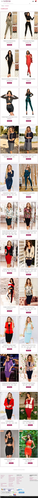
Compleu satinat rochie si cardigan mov (9, 383)
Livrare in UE (11, 481)
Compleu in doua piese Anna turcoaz (28, 345)
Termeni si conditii (12, 477)
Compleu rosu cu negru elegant (9, 345)
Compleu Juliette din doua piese (9, 307)
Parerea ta (10, 484)
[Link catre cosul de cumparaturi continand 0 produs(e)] (35, 1)
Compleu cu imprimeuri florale (28, 307)
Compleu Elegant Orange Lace (28, 459)
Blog (1, 477)
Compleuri (4, 9)
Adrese (18, 482)
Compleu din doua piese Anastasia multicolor (28, 231)
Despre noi (2, 475)
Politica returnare (12, 480)
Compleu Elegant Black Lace (9, 459)
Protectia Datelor (4, 483)
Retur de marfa (19, 478)
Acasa (2, 5)
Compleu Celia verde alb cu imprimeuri (9, 231)
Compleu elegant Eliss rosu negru (9, 269)
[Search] (16, 3)
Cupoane (18, 483)
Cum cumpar (11, 483)
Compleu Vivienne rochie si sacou (28, 383)
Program (2, 476)
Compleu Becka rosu (10, 421)
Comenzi (18, 479)
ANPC (2, 484)
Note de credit (19, 480)
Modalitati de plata (12, 478)
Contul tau (19, 475)
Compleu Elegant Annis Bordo (28, 421)
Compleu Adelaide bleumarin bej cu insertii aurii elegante (28, 269)
